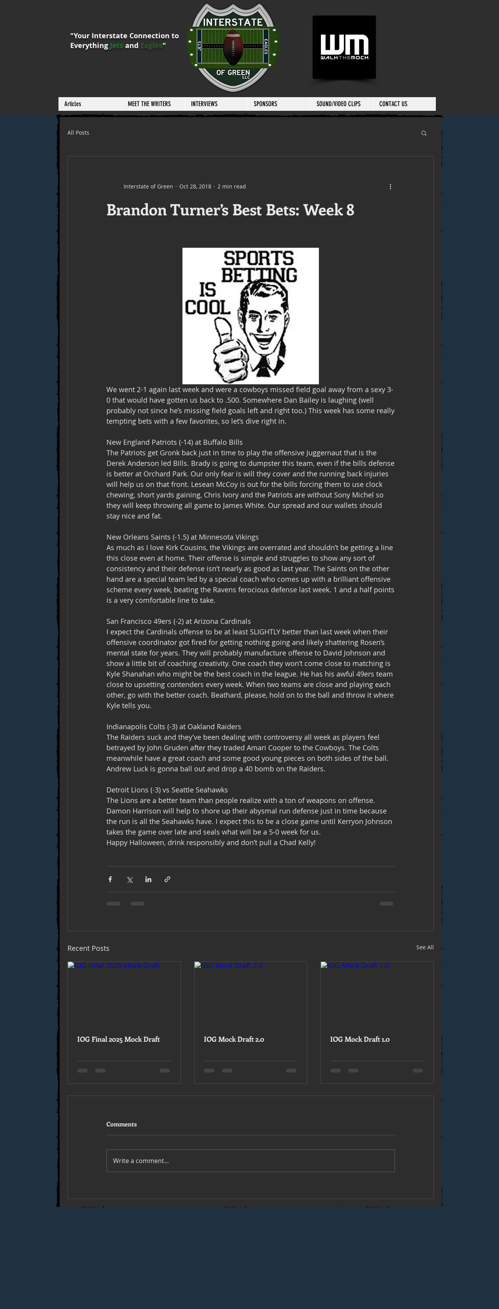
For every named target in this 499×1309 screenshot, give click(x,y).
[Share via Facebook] (110, 879)
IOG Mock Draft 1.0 (360, 1039)
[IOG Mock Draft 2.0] (251, 993)
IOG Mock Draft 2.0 (234, 1039)
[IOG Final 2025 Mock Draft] (124, 993)
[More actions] (390, 186)
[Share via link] (167, 879)
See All (425, 947)
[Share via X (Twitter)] (129, 879)
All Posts (78, 132)
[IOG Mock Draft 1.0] (377, 993)
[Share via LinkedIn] (148, 879)
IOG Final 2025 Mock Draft (118, 1039)
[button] (153, 104)
